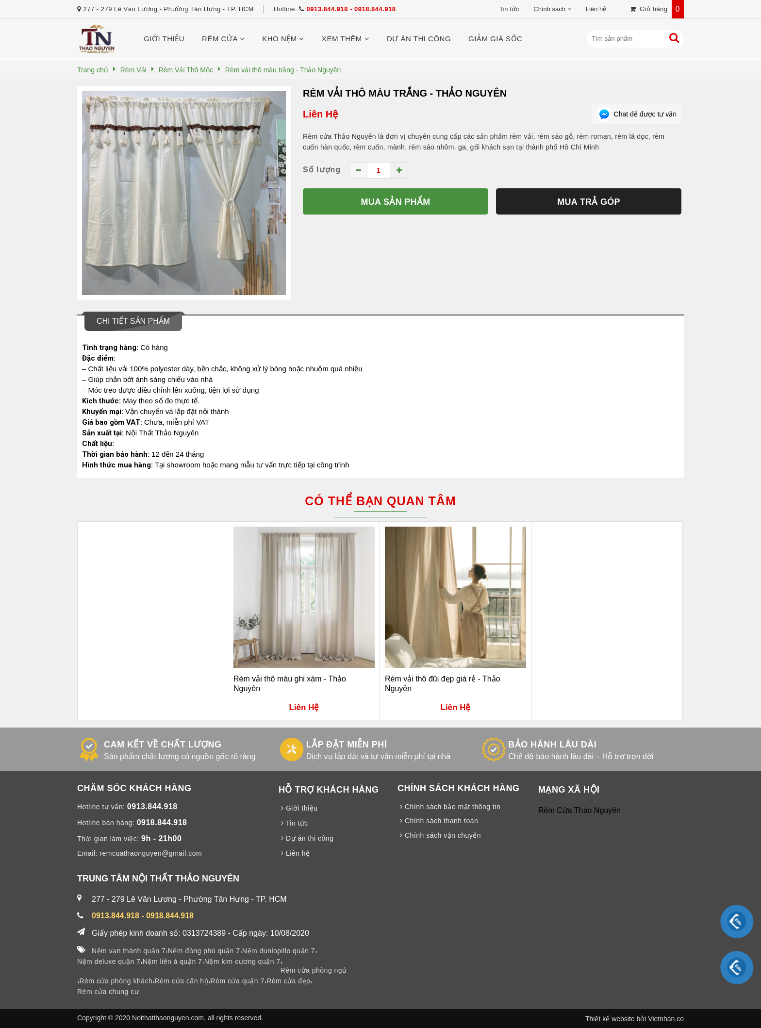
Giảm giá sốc (495, 38)
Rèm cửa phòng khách (115, 981)
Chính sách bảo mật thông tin (448, 807)
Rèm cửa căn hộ (181, 981)
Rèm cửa (223, 38)
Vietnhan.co (666, 1019)
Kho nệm (283, 38)
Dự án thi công (419, 38)
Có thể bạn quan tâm (380, 501)
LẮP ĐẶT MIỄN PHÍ (346, 744)
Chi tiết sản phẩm (133, 321)
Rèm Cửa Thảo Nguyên (579, 810)
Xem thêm (345, 38)
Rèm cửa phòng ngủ (314, 970)
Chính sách (549, 9)
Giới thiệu (164, 38)
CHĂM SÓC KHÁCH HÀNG (134, 788)
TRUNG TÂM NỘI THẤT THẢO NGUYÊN (158, 878)
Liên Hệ (320, 114)
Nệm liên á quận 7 (172, 961)
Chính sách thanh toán (437, 821)
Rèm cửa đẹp (288, 981)
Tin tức (509, 9)
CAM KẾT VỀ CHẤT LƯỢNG (162, 744)
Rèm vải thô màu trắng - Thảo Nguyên (405, 93)
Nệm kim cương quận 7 (242, 961)
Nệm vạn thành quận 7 (128, 951)
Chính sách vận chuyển (439, 835)
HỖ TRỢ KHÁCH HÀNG (329, 790)
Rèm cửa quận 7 (238, 981)
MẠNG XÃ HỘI (569, 790)
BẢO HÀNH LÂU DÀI (552, 744)
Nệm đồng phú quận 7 (204, 951)
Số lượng (322, 170)
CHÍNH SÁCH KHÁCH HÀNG (458, 788)
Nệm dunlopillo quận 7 (278, 951)
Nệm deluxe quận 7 (108, 961)
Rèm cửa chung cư (108, 991)
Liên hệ (596, 9)
